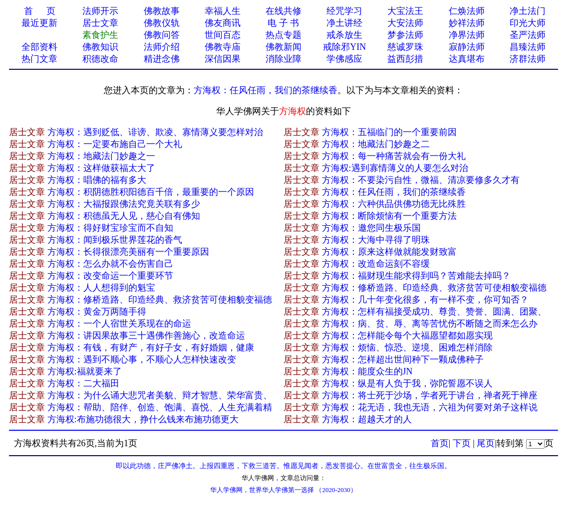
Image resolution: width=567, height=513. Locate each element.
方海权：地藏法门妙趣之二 (376, 144)
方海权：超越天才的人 (367, 419)
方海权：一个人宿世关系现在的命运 (119, 324)
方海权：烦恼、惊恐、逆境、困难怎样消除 (407, 347)
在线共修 (283, 11)
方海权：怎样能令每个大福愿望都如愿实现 (407, 336)
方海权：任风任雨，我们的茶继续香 (265, 90)
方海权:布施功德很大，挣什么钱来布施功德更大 (143, 419)
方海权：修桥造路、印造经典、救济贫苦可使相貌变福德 (434, 288)
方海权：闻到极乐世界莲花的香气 (114, 240)
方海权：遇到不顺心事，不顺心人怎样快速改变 (141, 359)
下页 (462, 443)
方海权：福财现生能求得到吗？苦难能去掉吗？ (416, 276)
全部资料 (39, 47)
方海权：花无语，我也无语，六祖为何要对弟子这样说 (430, 407)
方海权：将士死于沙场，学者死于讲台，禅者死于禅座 (430, 395)
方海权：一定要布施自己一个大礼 (114, 144)
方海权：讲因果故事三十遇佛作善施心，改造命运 (146, 336)
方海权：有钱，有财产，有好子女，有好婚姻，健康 (150, 347)
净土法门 (528, 11)
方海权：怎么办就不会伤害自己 (110, 264)
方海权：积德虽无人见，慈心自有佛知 (123, 216)
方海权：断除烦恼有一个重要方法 (389, 216)
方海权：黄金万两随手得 (96, 312)
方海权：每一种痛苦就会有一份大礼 (394, 156)
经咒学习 (344, 11)
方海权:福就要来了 (84, 371)
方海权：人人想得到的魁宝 (101, 288)
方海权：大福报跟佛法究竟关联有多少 (123, 204)
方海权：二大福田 (83, 383)
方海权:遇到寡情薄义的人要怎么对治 (395, 168)
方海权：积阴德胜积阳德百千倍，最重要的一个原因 (150, 192)
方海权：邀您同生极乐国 (371, 228)
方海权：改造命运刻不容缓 (376, 264)
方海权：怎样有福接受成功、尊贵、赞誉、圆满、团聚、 (434, 312)
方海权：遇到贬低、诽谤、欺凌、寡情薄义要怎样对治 (155, 132)
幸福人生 (223, 11)
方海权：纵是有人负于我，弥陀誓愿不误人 (407, 383)
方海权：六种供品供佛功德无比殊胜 (394, 204)
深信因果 (223, 59)
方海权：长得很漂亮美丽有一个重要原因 (128, 252)
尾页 (486, 443)
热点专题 (283, 35)
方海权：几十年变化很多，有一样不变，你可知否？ (425, 300)
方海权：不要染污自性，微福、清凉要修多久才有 (421, 180)
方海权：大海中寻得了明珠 (376, 240)
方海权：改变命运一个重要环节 (110, 276)
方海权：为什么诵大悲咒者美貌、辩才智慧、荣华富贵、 (159, 395)
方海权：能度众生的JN (367, 371)
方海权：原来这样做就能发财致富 (389, 252)
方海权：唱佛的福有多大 (96, 180)
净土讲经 (344, 23)
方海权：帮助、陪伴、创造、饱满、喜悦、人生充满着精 (159, 407)
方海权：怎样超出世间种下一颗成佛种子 (403, 359)
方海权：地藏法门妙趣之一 (101, 156)
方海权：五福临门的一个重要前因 (389, 132)
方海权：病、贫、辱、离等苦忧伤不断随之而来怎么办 (430, 324)
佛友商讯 (223, 23)
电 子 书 (283, 23)
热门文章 (39, 59)
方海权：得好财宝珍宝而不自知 (110, 228)
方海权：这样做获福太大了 (101, 168)
